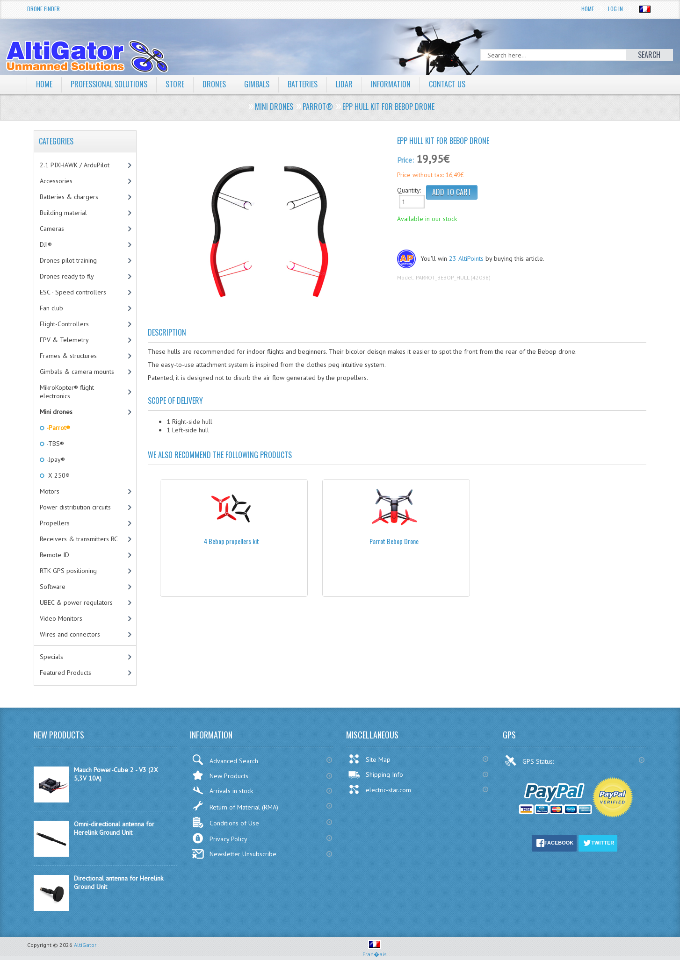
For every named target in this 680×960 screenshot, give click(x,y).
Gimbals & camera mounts (77, 371)
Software (52, 586)
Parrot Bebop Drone (394, 541)
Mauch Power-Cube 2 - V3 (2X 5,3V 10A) (116, 774)
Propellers (55, 523)
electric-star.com (379, 789)
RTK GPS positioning (68, 570)
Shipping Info (375, 774)
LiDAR (344, 84)
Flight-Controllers (64, 324)
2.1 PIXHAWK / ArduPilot (74, 165)
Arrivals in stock (222, 790)
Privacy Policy (219, 838)
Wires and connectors (70, 634)
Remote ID (54, 555)
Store (175, 84)
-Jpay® (55, 459)
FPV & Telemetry (64, 340)
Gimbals (256, 84)
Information (391, 84)
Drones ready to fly (67, 276)
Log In (615, 9)
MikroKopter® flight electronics (67, 391)
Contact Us (447, 84)
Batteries (303, 84)
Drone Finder (43, 9)
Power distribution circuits (75, 507)
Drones (214, 84)
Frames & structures (68, 355)
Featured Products (65, 672)
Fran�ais (374, 950)
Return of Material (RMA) (235, 805)
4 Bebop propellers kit (231, 541)
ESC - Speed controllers (73, 292)
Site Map (369, 759)
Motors (49, 491)
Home (587, 9)
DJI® (46, 244)
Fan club (51, 308)
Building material (63, 212)
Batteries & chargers (69, 197)
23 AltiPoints (466, 258)
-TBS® (54, 443)
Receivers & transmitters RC (79, 539)
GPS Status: (530, 760)
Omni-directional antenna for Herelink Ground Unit (114, 828)
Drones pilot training (68, 260)
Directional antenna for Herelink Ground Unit (118, 882)
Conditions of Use (225, 822)
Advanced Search (225, 759)
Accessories (56, 181)
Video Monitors (61, 618)
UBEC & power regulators (76, 602)
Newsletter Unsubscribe (234, 854)
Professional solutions (109, 84)
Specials (51, 656)
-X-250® (57, 475)
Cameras (52, 228)
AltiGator (85, 944)
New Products (220, 775)
